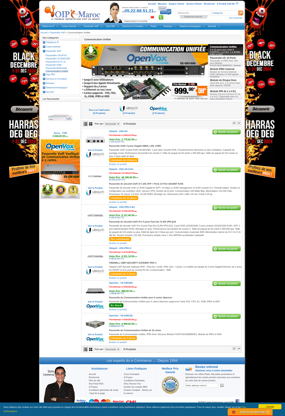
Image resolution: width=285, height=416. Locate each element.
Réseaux (168, 26)
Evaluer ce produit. (118, 164)
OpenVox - (121, 283)
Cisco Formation (132, 374)
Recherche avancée (193, 17)
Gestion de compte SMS (135, 387)
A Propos (128, 377)
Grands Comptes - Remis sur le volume (138, 391)
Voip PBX (110, 26)
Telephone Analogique (190, 26)
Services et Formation (132, 26)
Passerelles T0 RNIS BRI (58, 58)
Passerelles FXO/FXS (56, 55)
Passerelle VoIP (91, 26)
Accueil (44, 32)
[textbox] (194, 13)
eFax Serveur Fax (132, 383)
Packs (153, 26)
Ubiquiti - (118, 131)
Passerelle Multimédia (56, 68)
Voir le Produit (95, 150)
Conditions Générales (134, 380)
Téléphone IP (48, 26)
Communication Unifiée (57, 71)
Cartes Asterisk (69, 26)
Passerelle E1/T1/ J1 (56, 62)
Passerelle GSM (53, 65)
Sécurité (212, 26)
